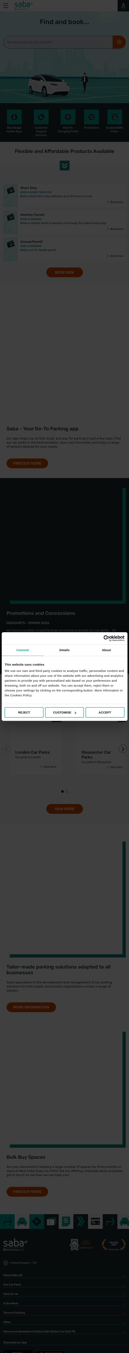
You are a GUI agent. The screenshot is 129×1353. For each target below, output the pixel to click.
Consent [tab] (22, 650)
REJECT (24, 712)
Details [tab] (65, 650)
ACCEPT (105, 712)
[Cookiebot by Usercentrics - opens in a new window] (106, 638)
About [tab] (106, 650)
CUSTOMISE (64, 712)
